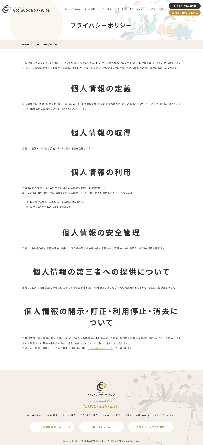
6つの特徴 (52, 415)
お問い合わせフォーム (100, 348)
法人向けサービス (111, 415)
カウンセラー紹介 (89, 415)
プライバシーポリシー (165, 415)
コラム (128, 415)
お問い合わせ (143, 415)
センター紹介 (69, 415)
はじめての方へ (35, 415)
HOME (26, 44)
